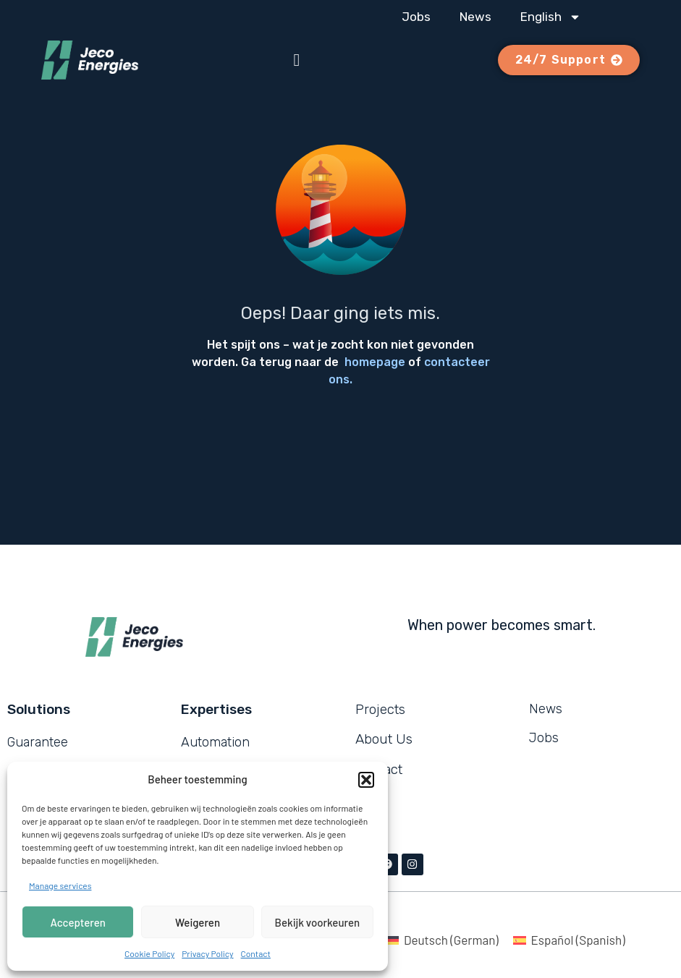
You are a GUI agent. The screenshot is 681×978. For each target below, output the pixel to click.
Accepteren (78, 922)
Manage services (60, 885)
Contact (256, 953)
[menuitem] (551, 16)
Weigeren (197, 922)
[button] (366, 780)
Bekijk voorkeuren (317, 922)
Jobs (416, 16)
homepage (374, 362)
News (475, 16)
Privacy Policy (207, 953)
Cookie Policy (149, 953)
